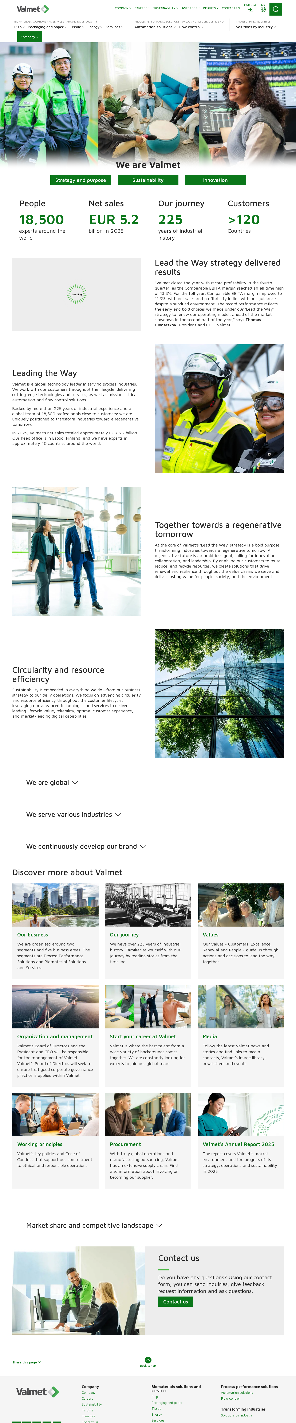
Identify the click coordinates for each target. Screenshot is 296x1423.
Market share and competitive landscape (89, 1225)
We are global (47, 782)
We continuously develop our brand (81, 846)
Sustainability (148, 180)
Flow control (230, 1398)
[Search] (275, 9)
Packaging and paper (167, 1402)
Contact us (175, 1302)
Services (157, 1420)
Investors (88, 1416)
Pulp (154, 1397)
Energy (156, 1414)
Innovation (215, 180)
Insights (87, 1410)
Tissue (156, 1408)
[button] (30, 37)
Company (89, 1392)
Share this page (26, 1362)
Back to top (148, 1362)
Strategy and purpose (80, 180)
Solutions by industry (237, 1415)
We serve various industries (69, 814)
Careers (87, 1398)
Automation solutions (237, 1392)
